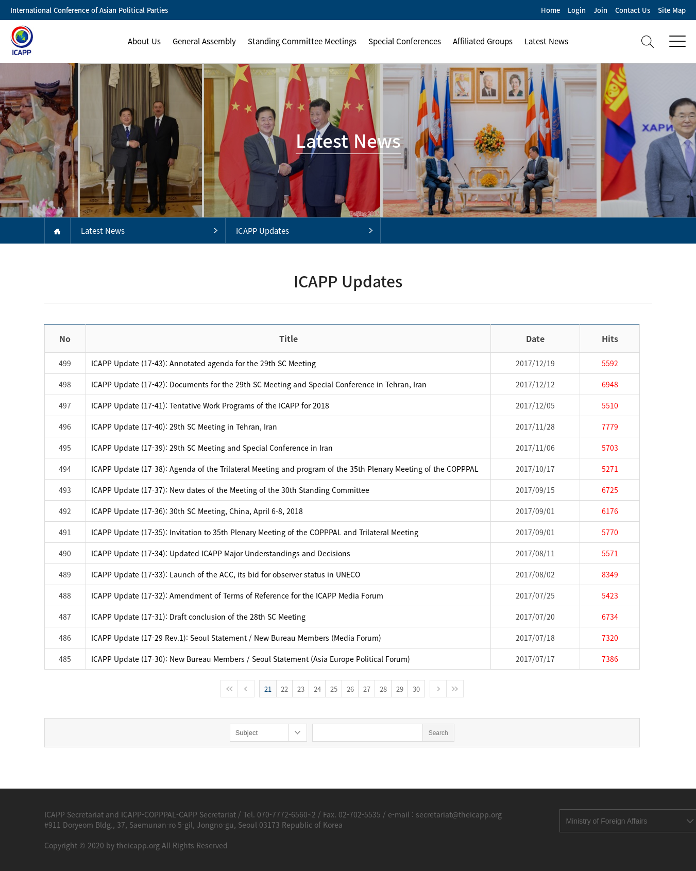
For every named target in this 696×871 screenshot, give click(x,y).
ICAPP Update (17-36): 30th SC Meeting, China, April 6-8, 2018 (197, 511)
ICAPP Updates (262, 230)
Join (600, 10)
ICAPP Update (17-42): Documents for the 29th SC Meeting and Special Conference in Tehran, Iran (259, 384)
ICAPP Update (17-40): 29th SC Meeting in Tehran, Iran (184, 426)
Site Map (672, 10)
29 (399, 689)
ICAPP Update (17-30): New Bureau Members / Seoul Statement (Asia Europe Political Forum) (250, 659)
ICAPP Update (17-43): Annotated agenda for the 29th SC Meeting (203, 363)
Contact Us (632, 10)
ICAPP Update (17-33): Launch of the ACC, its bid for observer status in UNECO (225, 574)
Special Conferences (404, 41)
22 (284, 689)
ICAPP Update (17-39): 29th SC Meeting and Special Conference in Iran (212, 447)
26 (350, 689)
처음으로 (229, 688)
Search (438, 733)
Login (577, 10)
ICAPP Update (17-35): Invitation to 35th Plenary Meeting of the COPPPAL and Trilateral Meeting (254, 532)
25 (333, 689)
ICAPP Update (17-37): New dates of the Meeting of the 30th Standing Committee (230, 490)
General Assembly (204, 41)
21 (267, 689)
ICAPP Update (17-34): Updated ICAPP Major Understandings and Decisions (220, 553)
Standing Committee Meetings (302, 41)
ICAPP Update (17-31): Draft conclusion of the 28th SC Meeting (198, 616)
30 (416, 689)
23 (300, 689)
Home (550, 10)
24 (317, 689)
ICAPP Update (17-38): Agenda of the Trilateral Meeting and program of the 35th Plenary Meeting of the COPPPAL (285, 469)
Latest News (546, 41)
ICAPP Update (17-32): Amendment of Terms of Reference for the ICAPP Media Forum (237, 595)
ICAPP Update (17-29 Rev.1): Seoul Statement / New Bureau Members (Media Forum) (236, 638)
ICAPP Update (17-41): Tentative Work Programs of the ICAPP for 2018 (210, 405)
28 (383, 689)
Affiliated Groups (483, 41)
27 (366, 689)
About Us (144, 41)
